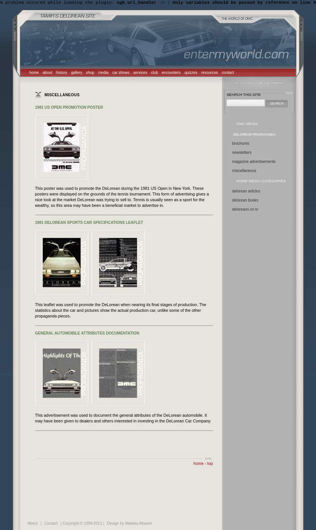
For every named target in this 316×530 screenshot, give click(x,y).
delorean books (245, 201)
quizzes (190, 73)
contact (228, 73)
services (140, 73)
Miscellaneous (244, 171)
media (103, 73)
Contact (51, 524)
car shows (120, 73)
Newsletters (242, 153)
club (154, 73)
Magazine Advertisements (254, 162)
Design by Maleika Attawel (129, 524)
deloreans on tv (245, 210)
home (34, 73)
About (32, 524)
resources (209, 73)
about (47, 73)
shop (90, 73)
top (210, 464)
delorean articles (246, 192)
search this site (244, 95)
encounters (171, 73)
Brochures (240, 144)
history (61, 73)
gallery (77, 73)
